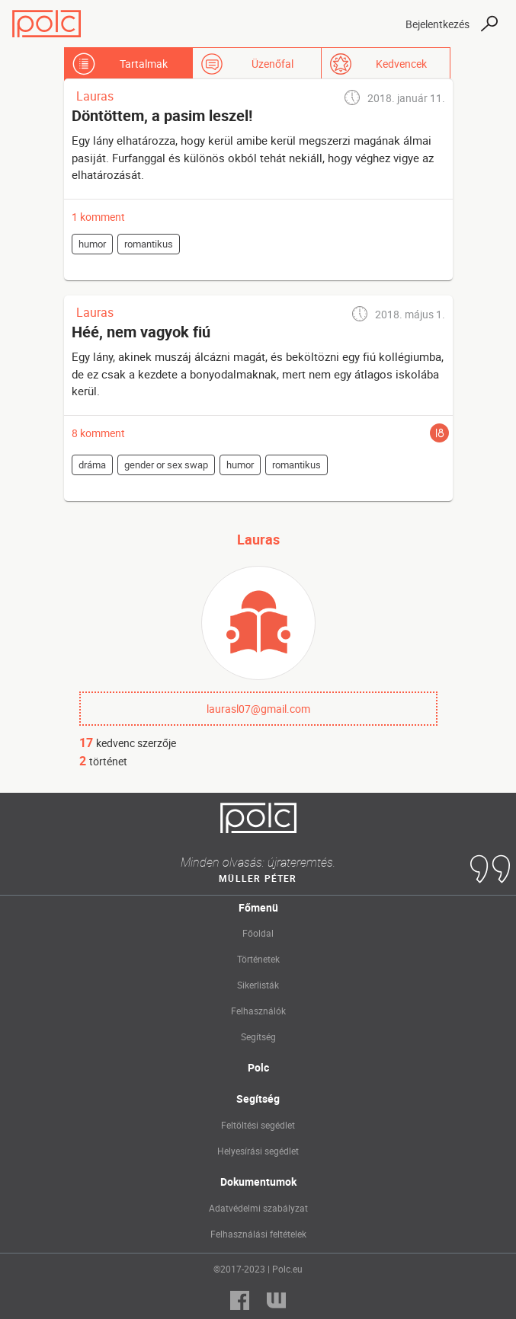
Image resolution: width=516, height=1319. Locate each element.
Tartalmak (144, 63)
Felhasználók (258, 1010)
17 (86, 742)
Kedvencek (401, 63)
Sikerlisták (258, 985)
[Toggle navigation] (380, 23)
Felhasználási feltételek (258, 1234)
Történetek (258, 959)
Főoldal (258, 933)
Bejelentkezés (437, 24)
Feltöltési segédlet (258, 1125)
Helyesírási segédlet (258, 1151)
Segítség (258, 1036)
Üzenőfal (272, 63)
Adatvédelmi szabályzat (258, 1208)
